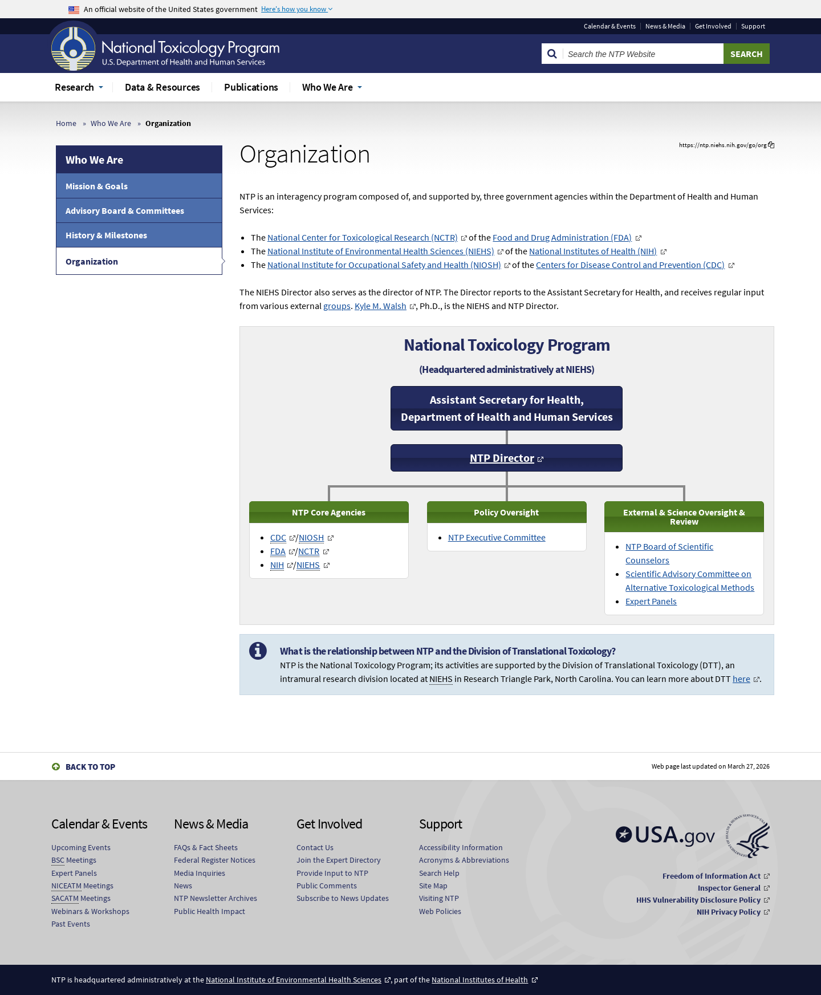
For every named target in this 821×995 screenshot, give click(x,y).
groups (337, 305)
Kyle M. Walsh (381, 305)
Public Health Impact (209, 911)
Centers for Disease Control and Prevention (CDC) (630, 264)
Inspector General (729, 888)
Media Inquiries (199, 873)
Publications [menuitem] (251, 87)
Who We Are (111, 123)
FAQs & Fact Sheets (206, 847)
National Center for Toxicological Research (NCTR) (362, 237)
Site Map (433, 885)
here (741, 678)
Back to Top (90, 766)
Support (753, 26)
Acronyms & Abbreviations (464, 860)
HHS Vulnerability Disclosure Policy (698, 900)
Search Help (439, 873)
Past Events (70, 924)
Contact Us (315, 847)
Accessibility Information (461, 847)
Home (66, 123)
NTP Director (502, 457)
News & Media (665, 26)
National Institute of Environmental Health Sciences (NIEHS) (380, 251)
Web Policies (440, 911)
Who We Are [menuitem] (327, 87)
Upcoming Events (81, 847)
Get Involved (713, 26)
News (183, 885)
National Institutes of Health (480, 979)
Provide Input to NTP (332, 873)
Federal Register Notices (214, 860)
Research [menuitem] (74, 87)
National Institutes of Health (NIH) (593, 251)
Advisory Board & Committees (125, 210)
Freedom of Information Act (712, 876)
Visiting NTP (439, 898)
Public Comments (326, 885)
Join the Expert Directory (338, 860)
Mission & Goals (97, 186)
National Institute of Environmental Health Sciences (293, 979)
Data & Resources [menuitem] (162, 87)
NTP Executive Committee (497, 537)
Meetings (73, 860)
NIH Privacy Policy (729, 912)
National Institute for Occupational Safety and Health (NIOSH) (384, 264)
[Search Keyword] (643, 53)
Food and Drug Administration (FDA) (562, 237)
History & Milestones (106, 235)
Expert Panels (651, 601)
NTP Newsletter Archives (215, 898)
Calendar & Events (610, 26)
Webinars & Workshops (90, 911)
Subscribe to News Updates (342, 898)
